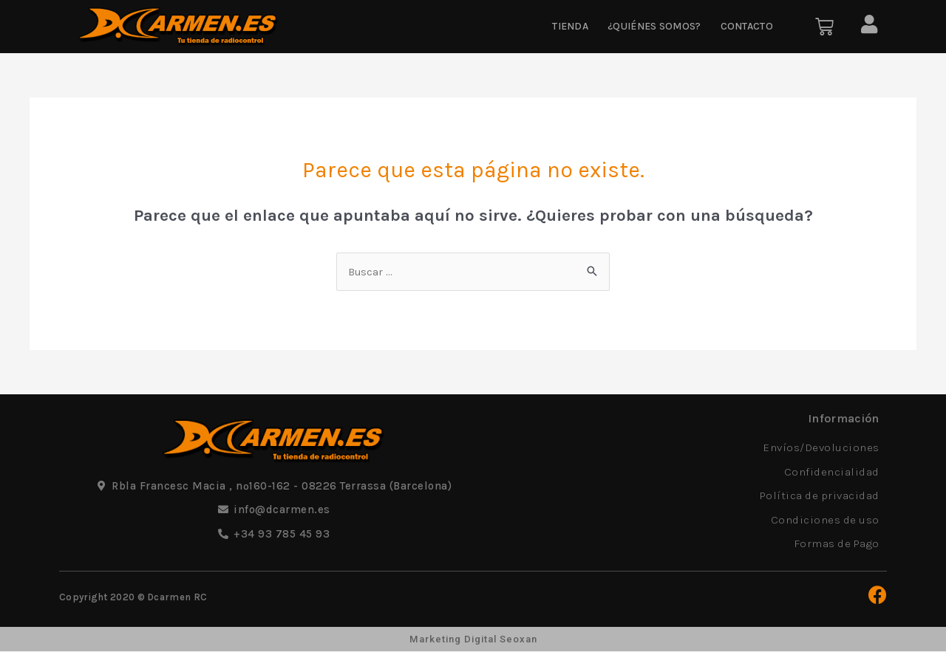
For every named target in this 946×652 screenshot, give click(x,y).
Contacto (747, 26)
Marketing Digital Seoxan (473, 639)
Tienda (570, 26)
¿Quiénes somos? (654, 26)
